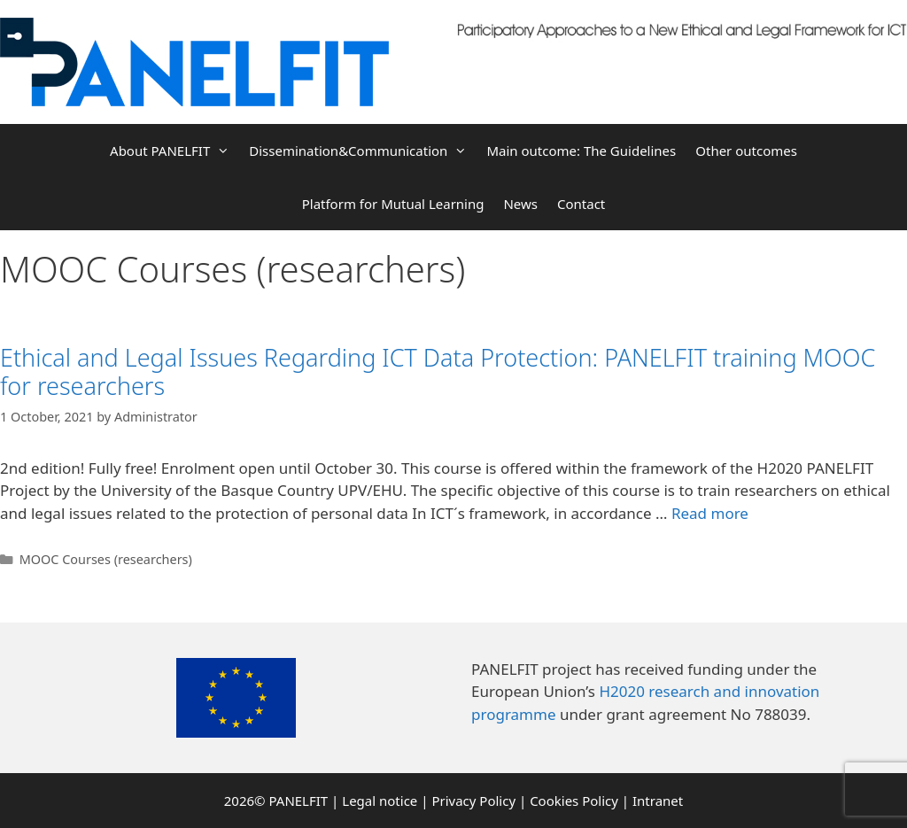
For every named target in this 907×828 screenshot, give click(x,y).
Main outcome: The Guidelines (581, 150)
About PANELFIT (174, 150)
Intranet (657, 800)
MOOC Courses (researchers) (105, 559)
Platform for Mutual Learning (393, 204)
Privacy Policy (473, 800)
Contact (581, 204)
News (520, 204)
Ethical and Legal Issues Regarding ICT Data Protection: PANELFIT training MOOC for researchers (437, 371)
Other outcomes (746, 150)
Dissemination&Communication (363, 150)
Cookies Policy (574, 800)
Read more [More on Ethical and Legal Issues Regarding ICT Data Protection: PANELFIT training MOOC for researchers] (709, 513)
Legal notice (379, 800)
